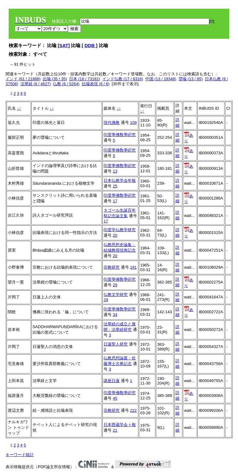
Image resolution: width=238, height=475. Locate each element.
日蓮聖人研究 (116, 344)
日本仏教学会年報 (120, 180)
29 (115, 285)
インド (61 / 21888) (23, 79)
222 (133, 410)
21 (115, 430)
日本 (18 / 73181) (84, 79)
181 (133, 267)
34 (115, 314)
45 (115, 398)
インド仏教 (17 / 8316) (122, 79)
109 (133, 122)
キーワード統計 (20, 454)
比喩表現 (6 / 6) (96, 83)
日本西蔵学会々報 (120, 424)
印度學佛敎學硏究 (120, 134)
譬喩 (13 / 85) (190, 79)
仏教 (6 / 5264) (66, 83)
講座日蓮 (112, 380)
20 (115, 235)
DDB (90, 45)
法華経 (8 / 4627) (35, 83)
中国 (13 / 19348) (160, 79)
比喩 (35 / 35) (55, 79)
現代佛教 (112, 122)
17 (115, 201)
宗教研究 (112, 267)
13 (115, 171)
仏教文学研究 (116, 294)
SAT (63, 45)
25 (115, 186)
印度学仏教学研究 (120, 229)
